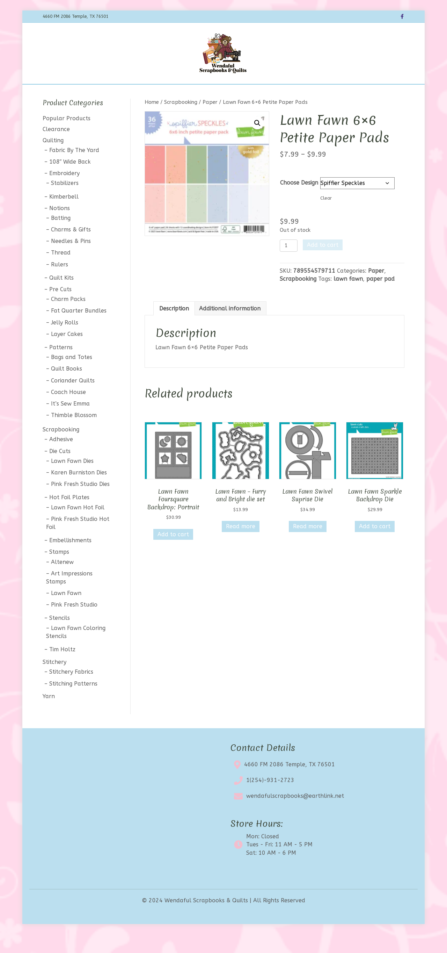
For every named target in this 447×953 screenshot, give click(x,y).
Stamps (59, 570)
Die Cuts (60, 469)
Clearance (216, 93)
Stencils (59, 636)
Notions (59, 226)
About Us (251, 93)
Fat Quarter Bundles (79, 329)
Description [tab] (174, 326)
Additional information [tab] (230, 326)
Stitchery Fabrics (71, 690)
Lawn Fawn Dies (72, 479)
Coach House (68, 410)
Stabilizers (65, 201)
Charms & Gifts (71, 247)
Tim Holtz (62, 667)
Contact (283, 93)
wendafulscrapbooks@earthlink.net (295, 814)
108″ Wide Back (70, 180)
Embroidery (64, 191)
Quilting (53, 158)
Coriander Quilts (73, 398)
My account (318, 93)
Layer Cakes (67, 352)
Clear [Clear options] (326, 216)
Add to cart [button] (173, 552)
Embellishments (70, 559)
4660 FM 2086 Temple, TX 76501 (289, 783)
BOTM (153, 93)
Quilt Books (66, 387)
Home (105, 93)
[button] (257, 141)
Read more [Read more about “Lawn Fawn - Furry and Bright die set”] (240, 545)
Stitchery (54, 680)
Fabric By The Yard (74, 168)
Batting (61, 236)
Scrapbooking (180, 120)
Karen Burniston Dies (79, 490)
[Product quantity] (289, 264)
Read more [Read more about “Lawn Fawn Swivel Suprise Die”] (307, 545)
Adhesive (61, 457)
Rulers (59, 282)
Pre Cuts (60, 307)
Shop (129, 93)
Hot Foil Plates (69, 516)
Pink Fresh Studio (74, 623)
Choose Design (299, 201)
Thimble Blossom (74, 433)
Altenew (62, 580)
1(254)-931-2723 (270, 798)
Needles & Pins (71, 259)
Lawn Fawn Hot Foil (77, 525)
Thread (61, 271)
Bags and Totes (71, 375)
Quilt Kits (61, 296)
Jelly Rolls (64, 340)
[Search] (398, 92)
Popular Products (66, 137)
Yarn (49, 714)
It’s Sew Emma (70, 421)
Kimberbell (64, 215)
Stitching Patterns (73, 701)
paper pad (380, 297)
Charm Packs (68, 317)
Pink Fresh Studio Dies (80, 502)
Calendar (181, 93)
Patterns (61, 365)
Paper (210, 120)
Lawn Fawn (66, 611)
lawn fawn (348, 297)
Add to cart (322, 263)
